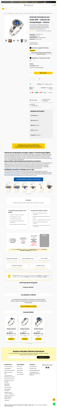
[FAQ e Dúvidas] (44, 261)
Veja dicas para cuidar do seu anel (11, 174)
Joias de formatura (8, 361)
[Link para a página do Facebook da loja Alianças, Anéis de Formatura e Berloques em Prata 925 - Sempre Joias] (48, 362)
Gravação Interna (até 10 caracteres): (34, 43)
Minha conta (19, 363)
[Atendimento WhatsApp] (12, 261)
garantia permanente (15, 172)
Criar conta (19, 361)
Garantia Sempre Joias (9, 373)
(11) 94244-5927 (33, 363)
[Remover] (30, 73)
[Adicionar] (30, 72)
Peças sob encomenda (9, 365)
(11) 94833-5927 (33, 361)
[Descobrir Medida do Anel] (28, 261)
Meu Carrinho (20, 367)
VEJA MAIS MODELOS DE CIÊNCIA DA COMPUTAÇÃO (29, 179)
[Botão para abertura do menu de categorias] (2, 5)
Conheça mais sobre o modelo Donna (12, 168)
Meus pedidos (20, 365)
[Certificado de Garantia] (17, 268)
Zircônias (32, 50)
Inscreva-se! (43, 352)
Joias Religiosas (7, 363)
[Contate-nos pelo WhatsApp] (54, 404)
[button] (41, 84)
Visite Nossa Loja (7, 382)
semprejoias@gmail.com (35, 365)
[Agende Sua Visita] (41, 268)
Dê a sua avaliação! (46, 30)
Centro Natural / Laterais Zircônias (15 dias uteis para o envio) (41, 53)
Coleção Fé (6, 395)
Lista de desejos (20, 369)
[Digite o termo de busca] (30, 9)
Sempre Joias (38, 39)
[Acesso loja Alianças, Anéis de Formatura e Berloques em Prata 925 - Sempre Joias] (52, 5)
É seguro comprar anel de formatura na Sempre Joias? (9, 392)
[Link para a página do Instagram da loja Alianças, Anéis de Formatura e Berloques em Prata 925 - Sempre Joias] (46, 362)
